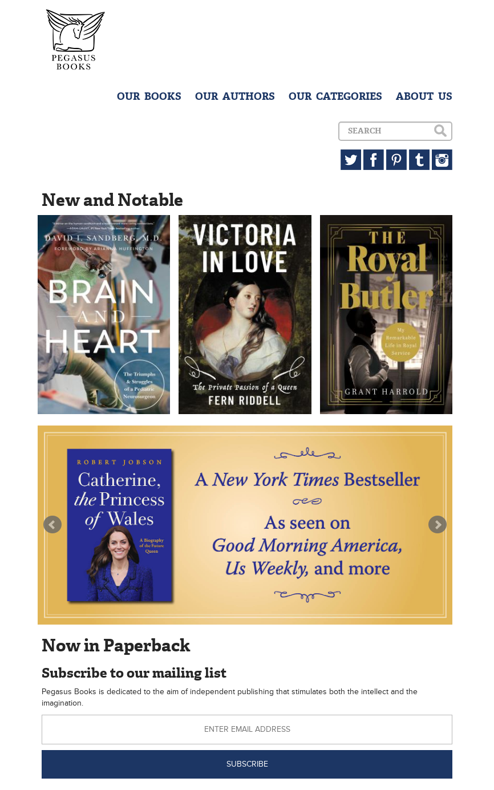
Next (437, 525)
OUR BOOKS (149, 96)
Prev (52, 525)
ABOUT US (424, 96)
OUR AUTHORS (235, 96)
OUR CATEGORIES (335, 96)
